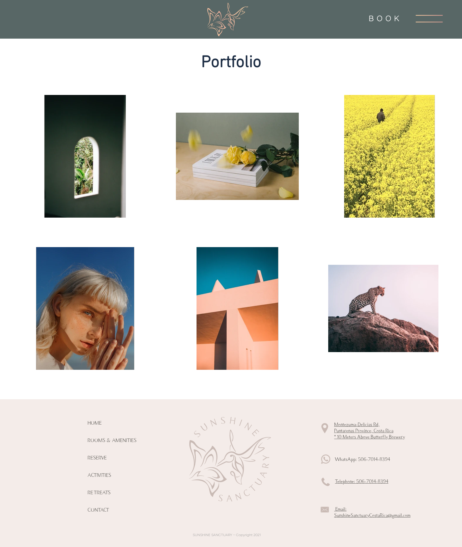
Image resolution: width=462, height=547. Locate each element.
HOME (95, 423)
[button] (429, 18)
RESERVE (97, 458)
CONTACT (98, 510)
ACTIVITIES (99, 475)
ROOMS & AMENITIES (112, 440)
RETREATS (99, 492)
